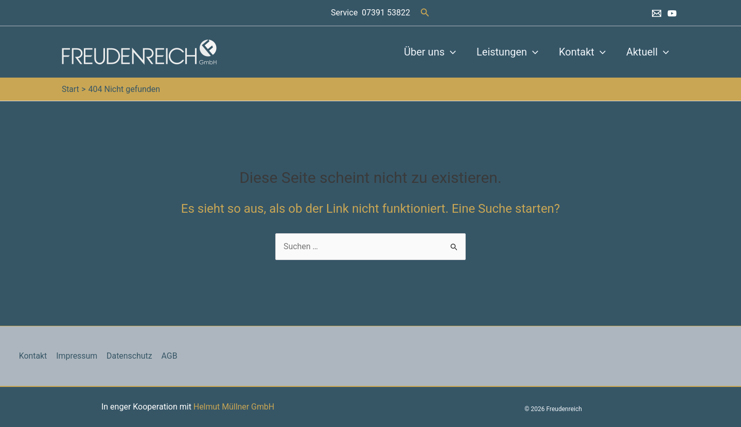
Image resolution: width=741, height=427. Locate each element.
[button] (425, 12)
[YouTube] (672, 13)
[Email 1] (656, 13)
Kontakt (582, 52)
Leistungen (507, 52)
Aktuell (647, 52)
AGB (166, 356)
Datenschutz (127, 356)
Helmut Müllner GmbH (233, 407)
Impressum (75, 356)
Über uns (430, 52)
